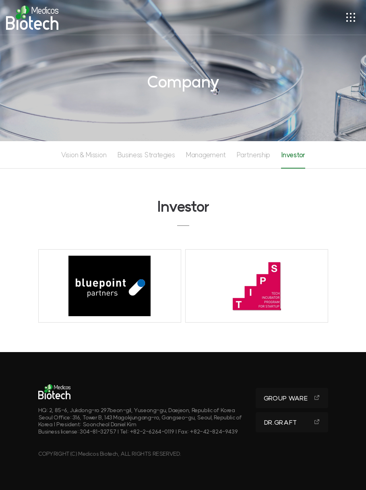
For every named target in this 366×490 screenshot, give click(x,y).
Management (206, 154)
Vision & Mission (83, 154)
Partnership (253, 154)
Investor (293, 154)
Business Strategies (146, 154)
